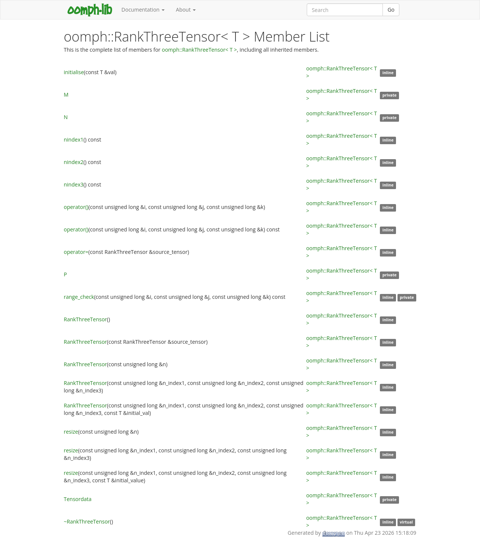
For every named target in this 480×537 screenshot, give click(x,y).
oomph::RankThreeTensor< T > (199, 49)
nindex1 (73, 139)
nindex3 (73, 184)
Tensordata (78, 499)
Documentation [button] (143, 9)
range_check (79, 296)
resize (71, 431)
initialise (74, 72)
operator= (76, 251)
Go (390, 9)
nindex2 (73, 162)
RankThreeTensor (85, 319)
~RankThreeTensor (87, 521)
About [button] (186, 9)
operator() (76, 206)
